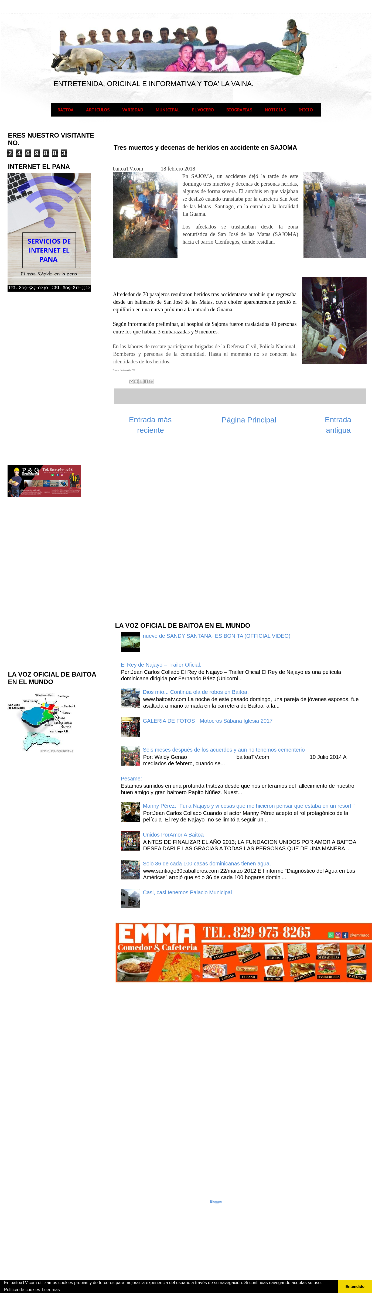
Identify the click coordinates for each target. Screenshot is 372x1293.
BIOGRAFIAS (239, 109)
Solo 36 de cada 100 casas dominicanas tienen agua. (207, 863)
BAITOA (65, 109)
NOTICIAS (275, 109)
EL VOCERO (203, 109)
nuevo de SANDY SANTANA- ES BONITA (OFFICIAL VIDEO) (217, 636)
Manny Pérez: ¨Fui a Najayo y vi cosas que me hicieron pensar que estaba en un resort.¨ (249, 806)
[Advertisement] (154, 531)
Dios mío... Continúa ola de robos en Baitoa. (196, 692)
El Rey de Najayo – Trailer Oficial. (161, 665)
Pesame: (131, 779)
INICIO (305, 109)
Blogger (216, 1201)
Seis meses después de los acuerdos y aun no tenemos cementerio (224, 750)
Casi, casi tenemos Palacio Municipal (187, 892)
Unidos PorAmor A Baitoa (173, 835)
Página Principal (249, 420)
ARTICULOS (98, 109)
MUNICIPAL (168, 109)
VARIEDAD (132, 109)
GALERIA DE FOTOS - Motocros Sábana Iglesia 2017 (208, 721)
